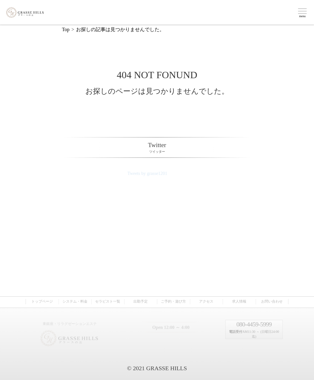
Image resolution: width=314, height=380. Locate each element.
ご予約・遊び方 (173, 301)
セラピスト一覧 (108, 301)
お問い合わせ (270, 301)
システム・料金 (76, 301)
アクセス (205, 301)
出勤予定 (141, 301)
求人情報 (238, 301)
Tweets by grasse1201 (150, 174)
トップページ (43, 301)
